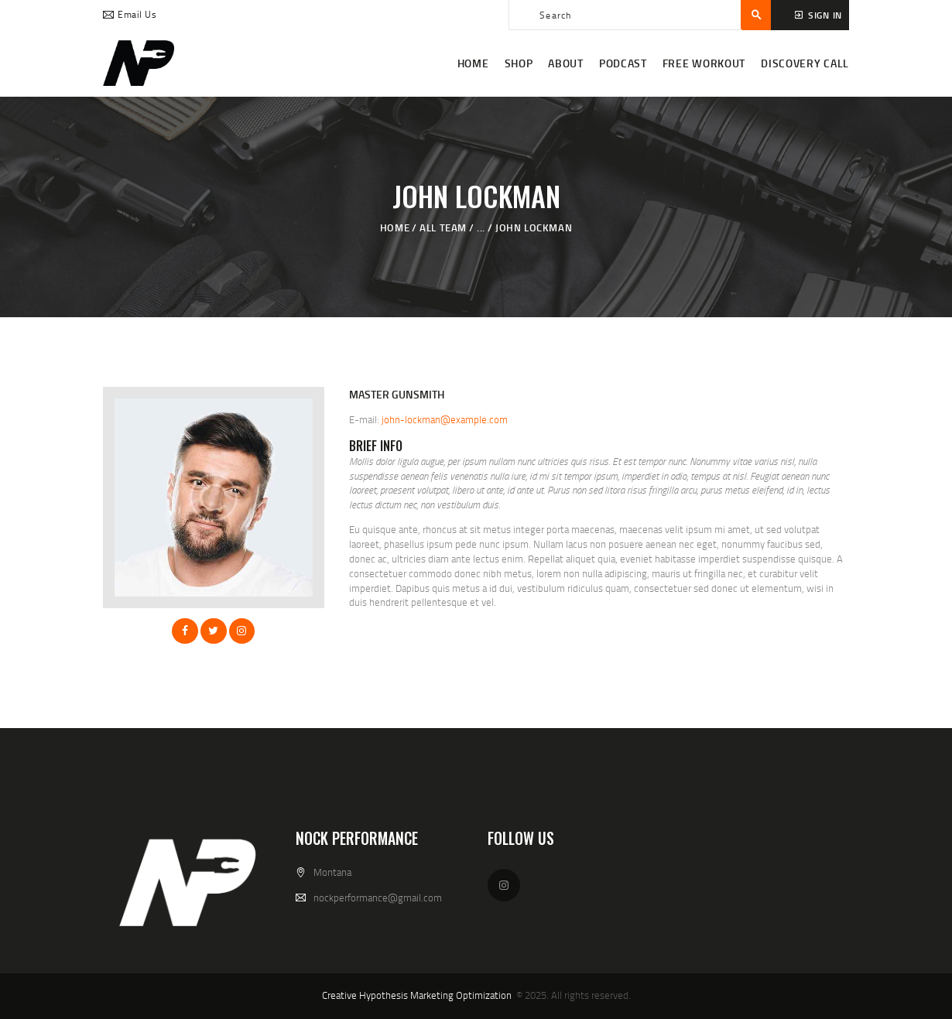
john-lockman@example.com (445, 419)
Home (394, 227)
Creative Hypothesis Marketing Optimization (417, 995)
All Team (443, 227)
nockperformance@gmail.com (377, 897)
